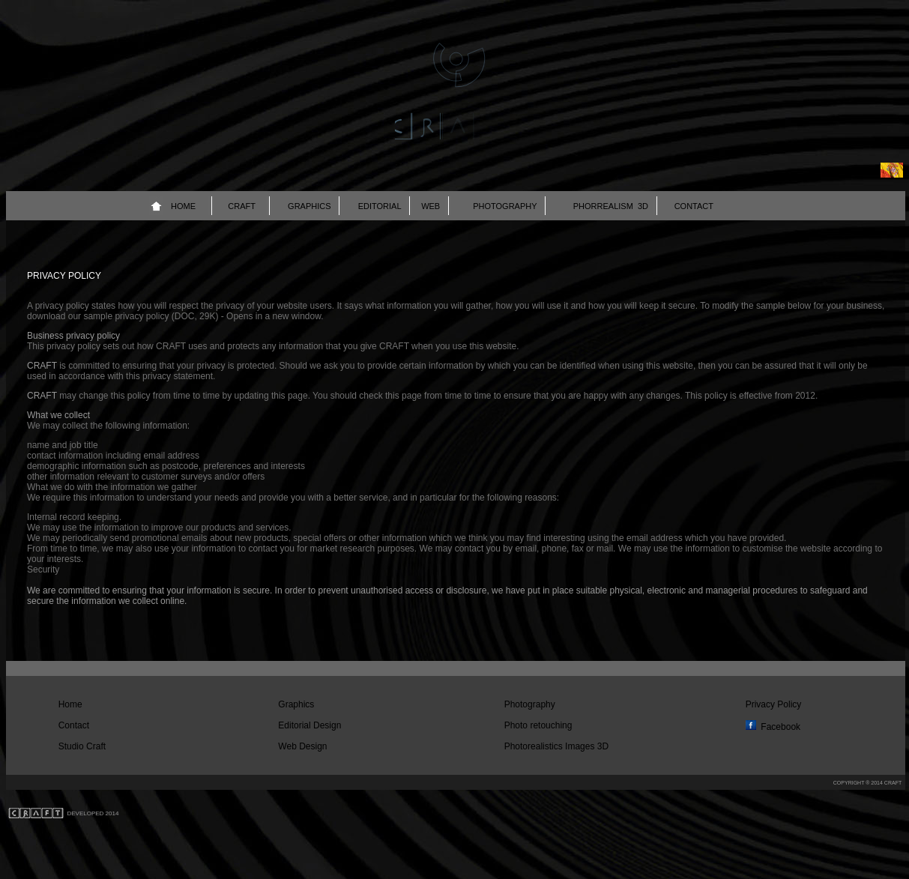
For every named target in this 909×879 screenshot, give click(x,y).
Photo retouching (538, 725)
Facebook (780, 727)
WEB (430, 206)
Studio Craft (82, 746)
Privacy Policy (774, 704)
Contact (73, 725)
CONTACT (693, 206)
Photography (529, 704)
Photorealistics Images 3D (556, 746)
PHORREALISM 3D (610, 206)
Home (70, 704)
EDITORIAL (380, 206)
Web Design (302, 746)
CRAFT (242, 206)
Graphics (296, 704)
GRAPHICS (309, 206)
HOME (183, 206)
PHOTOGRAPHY (505, 206)
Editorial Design (309, 725)
